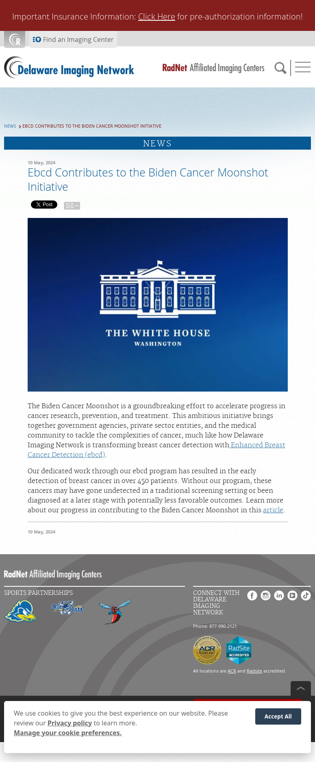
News (10, 126)
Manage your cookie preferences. (68, 732)
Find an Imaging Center (78, 39)
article (273, 510)
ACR (232, 671)
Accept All (278, 716)
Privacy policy (70, 722)
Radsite (254, 671)
